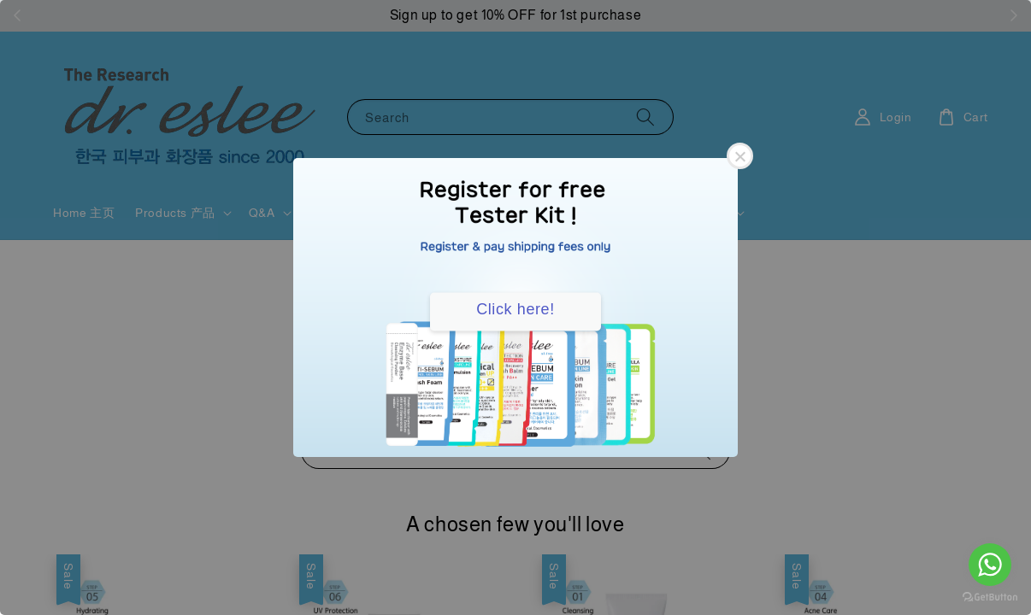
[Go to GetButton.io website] (990, 597)
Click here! (515, 309)
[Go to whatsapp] (990, 564)
